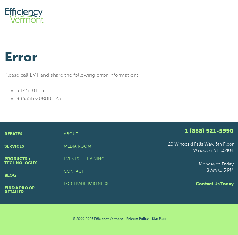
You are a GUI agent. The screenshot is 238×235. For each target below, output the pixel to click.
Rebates (13, 133)
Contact (74, 171)
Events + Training (84, 158)
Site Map (159, 219)
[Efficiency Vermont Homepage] (24, 15)
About (71, 133)
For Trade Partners (86, 183)
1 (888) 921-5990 (209, 130)
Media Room (77, 146)
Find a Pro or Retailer (19, 190)
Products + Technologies (20, 160)
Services (14, 146)
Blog (10, 175)
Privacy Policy (137, 219)
